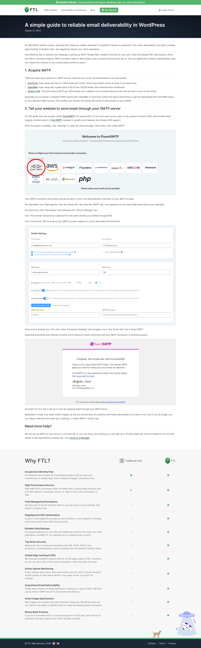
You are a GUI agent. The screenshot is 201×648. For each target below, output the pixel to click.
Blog (93, 10)
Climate (151, 643)
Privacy (172, 643)
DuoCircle (32, 83)
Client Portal (166, 10)
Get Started (109, 10)
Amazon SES (34, 91)
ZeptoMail (32, 87)
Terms (162, 643)
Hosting (50, 10)
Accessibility (73, 10)
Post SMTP (56, 120)
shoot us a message (79, 438)
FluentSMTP (68, 116)
